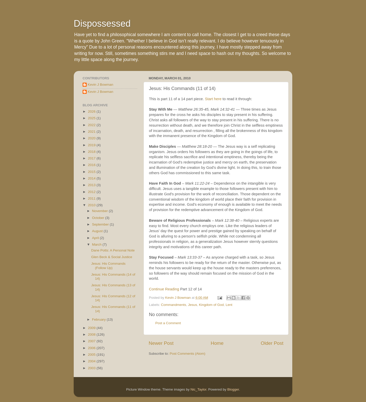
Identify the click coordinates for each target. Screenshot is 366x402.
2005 (92, 354)
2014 (92, 178)
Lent (229, 305)
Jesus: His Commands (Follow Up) (108, 266)
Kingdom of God (211, 305)
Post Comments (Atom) (187, 353)
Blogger (233, 389)
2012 (92, 192)
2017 (92, 158)
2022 (92, 125)
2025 (92, 118)
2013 (92, 185)
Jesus (192, 305)
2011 (92, 198)
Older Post (272, 343)
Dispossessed (102, 23)
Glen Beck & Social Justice (111, 257)
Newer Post (161, 343)
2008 (92, 334)
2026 (92, 111)
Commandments (173, 305)
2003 (92, 368)
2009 (92, 328)
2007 (92, 341)
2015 (92, 172)
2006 (92, 348)
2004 (92, 361)
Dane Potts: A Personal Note (113, 250)
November (100, 211)
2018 (92, 152)
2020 (92, 138)
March (97, 244)
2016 (92, 165)
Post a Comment (168, 323)
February (99, 319)
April (96, 238)
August (98, 231)
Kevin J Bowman (100, 84)
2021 (92, 131)
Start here (213, 99)
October (98, 218)
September (101, 224)
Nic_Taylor (198, 389)
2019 (92, 145)
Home (217, 343)
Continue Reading (164, 289)
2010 (92, 205)
